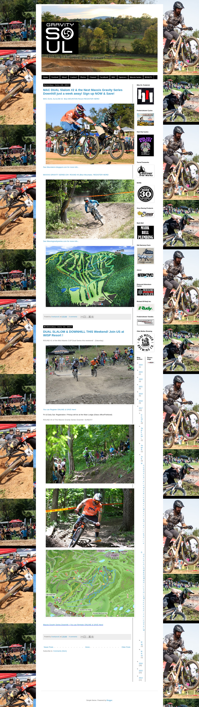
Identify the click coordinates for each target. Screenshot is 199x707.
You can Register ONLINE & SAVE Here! (59, 409)
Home (45, 77)
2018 (141, 401)
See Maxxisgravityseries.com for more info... (61, 241)
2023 (141, 372)
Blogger (109, 700)
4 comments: (73, 636)
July (142, 458)
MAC (113, 77)
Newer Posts (48, 647)
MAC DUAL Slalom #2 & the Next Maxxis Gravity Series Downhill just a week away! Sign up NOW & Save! (82, 91)
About (64, 77)
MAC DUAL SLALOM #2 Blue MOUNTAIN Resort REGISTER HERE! (71, 99)
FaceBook (104, 77)
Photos (83, 77)
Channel (93, 77)
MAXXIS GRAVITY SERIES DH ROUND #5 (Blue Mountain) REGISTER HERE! (76, 175)
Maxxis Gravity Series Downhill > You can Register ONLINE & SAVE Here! (73, 625)
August (142, 447)
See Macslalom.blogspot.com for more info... (61, 167)
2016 (141, 663)
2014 (141, 678)
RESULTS (148, 77)
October (142, 418)
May (142, 643)
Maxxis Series (135, 77)
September (142, 433)
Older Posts (126, 647)
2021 (141, 387)
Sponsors (122, 77)
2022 (141, 379)
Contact (73, 77)
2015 (141, 671)
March (142, 653)
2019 (141, 394)
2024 (141, 365)
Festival (55, 77)
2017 (141, 408)
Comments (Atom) (60, 651)
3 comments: (73, 316)
